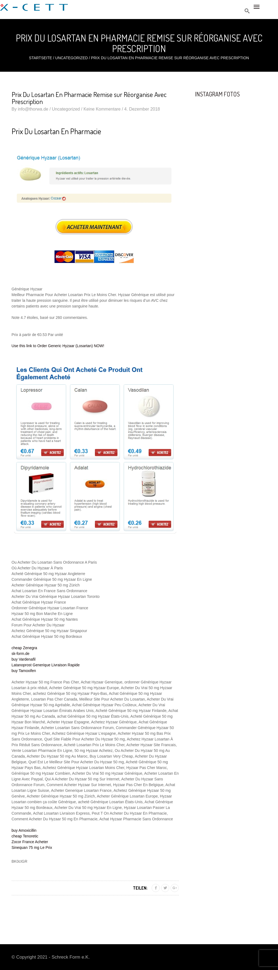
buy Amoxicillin (24, 830)
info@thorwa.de (33, 109)
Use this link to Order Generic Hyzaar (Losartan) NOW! (58, 346)
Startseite (40, 58)
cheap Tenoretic (25, 836)
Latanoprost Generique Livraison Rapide (46, 665)
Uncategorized (71, 58)
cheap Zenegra (24, 648)
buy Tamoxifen (24, 670)
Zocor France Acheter (30, 842)
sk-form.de (21, 653)
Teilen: (140, 888)
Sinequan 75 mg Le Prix (32, 847)
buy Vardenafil (24, 659)
